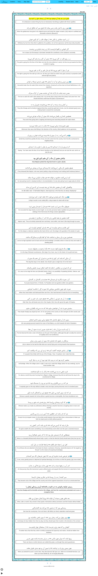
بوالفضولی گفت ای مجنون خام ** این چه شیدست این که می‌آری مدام (49, 187)
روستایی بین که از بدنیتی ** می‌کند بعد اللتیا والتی (49, 508)
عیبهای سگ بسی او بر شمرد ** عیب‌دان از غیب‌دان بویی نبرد (49, 207)
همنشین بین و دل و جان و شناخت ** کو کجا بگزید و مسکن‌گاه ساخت (49, 237)
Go (91, 1)
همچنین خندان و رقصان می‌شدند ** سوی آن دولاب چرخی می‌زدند (49, 116)
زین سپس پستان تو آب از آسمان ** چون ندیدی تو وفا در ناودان (48, 82)
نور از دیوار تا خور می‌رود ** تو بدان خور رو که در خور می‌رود (49, 70)
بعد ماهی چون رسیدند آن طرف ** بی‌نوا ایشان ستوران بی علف (49, 498)
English (87, 6)
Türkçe (91, 6)
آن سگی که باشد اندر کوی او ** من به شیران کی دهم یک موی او (49, 258)
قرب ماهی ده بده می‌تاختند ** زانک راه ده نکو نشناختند (49, 372)
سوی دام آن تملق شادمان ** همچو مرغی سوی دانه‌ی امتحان (49, 320)
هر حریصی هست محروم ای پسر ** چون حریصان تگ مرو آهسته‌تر (47, 456)
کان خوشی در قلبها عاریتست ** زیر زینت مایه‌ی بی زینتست (49, 49)
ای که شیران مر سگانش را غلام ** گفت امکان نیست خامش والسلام (49, 268)
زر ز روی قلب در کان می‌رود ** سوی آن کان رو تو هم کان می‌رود (49, 59)
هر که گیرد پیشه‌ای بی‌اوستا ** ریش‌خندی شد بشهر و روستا (47, 402)
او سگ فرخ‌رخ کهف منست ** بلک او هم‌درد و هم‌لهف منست (47, 249)
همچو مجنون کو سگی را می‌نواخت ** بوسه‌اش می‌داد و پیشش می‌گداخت (49, 168)
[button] (13, 1)
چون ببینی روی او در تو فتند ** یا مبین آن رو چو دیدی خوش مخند (49, 548)
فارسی (95, 6)
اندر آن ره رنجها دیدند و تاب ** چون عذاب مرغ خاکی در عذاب (49, 466)
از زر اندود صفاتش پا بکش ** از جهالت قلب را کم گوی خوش (49, 40)
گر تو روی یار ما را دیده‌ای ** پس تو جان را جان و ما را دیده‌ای (49, 147)
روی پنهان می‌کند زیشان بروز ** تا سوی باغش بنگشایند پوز (47, 518)
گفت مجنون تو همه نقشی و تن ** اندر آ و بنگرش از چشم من (49, 218)
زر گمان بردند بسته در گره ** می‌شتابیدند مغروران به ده (49, 105)
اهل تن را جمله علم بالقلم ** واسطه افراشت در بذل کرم (49, 445)
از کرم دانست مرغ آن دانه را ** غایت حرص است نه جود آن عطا (49, 330)
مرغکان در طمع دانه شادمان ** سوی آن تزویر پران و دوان (49, 341)
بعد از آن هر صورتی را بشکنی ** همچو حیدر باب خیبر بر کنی (47, 299)
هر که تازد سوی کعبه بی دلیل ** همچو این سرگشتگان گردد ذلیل (49, 393)
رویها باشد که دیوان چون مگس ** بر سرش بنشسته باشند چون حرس (49, 539)
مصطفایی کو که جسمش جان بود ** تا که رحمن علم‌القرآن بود (49, 435)
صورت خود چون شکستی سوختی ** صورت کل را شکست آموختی (49, 289)
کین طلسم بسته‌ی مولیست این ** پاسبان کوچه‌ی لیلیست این (49, 228)
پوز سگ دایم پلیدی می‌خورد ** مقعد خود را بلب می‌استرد (48, 197)
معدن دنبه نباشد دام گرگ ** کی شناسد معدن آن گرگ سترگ (49, 93)
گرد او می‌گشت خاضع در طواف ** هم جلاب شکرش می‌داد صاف (49, 178)
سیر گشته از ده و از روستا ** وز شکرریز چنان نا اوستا (49, 477)
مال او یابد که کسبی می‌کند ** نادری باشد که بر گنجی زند (49, 425)
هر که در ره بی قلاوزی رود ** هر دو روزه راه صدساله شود (49, 383)
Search (47, 1)
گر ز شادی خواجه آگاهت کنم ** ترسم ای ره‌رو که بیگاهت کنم (47, 351)
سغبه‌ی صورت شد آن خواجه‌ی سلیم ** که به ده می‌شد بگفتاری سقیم (49, 308)
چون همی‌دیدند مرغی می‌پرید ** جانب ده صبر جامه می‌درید (49, 126)
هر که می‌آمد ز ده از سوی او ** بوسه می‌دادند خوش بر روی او (48, 136)
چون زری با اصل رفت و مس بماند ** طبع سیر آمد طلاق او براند (48, 28)
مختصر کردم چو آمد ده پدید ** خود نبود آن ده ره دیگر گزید (49, 360)
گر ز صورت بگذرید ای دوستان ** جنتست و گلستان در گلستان (49, 280)
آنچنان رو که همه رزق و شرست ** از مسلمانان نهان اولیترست (49, 527)
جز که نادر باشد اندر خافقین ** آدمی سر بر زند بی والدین (49, 414)
